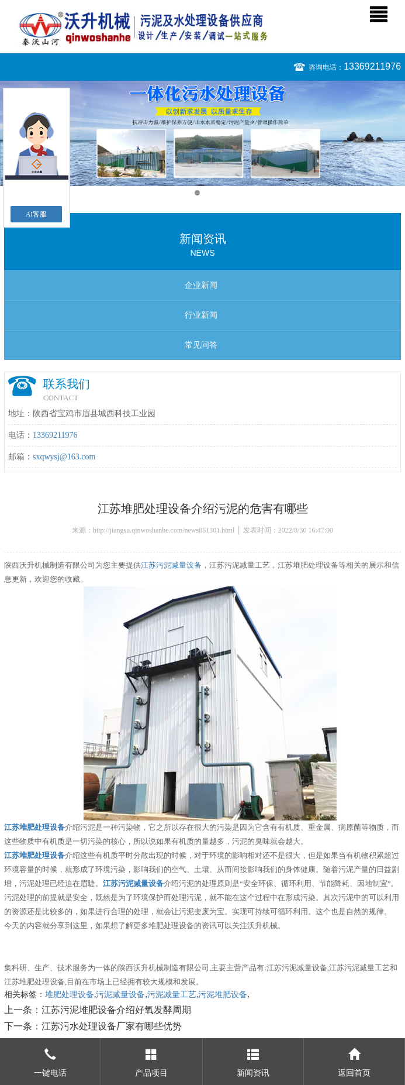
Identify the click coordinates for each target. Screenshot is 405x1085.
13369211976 (372, 66)
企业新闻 (201, 285)
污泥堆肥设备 (222, 994)
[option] (202, 133)
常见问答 (201, 345)
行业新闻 (201, 315)
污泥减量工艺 (171, 994)
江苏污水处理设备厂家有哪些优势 (111, 1026)
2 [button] (208, 192)
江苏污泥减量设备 (171, 565)
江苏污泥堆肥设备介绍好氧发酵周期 (116, 1010)
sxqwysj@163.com (64, 456)
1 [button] (197, 192)
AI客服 (36, 214)
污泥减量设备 (120, 994)
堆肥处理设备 (69, 994)
